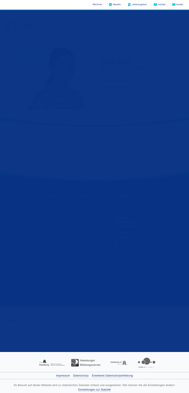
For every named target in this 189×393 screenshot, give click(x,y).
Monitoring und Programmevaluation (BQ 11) (129, 69)
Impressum (71, 274)
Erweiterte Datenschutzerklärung (112, 375)
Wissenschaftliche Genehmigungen (88, 217)
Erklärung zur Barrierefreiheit (110, 274)
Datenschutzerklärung (87, 274)
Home (9, 131)
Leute (22, 131)
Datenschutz (81, 375)
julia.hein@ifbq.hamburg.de (115, 92)
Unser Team (48, 252)
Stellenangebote (87, 203)
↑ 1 (4, 336)
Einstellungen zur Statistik (94, 389)
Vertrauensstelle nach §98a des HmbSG (93, 209)
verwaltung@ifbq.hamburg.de (130, 251)
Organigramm (49, 256)
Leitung (46, 248)
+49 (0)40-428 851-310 (130, 243)
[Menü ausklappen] (180, 28)
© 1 (29, 108)
